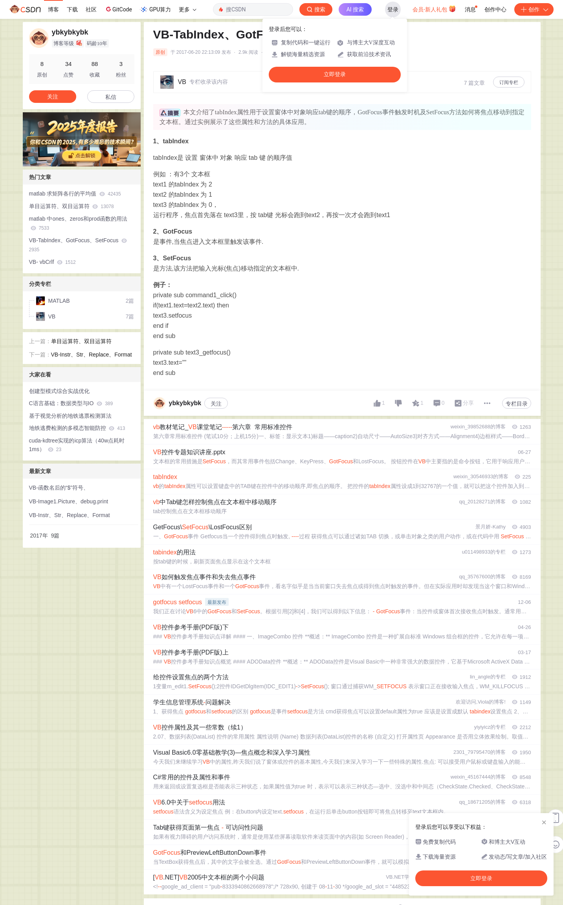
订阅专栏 (508, 82)
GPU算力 (155, 9)
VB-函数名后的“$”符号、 (59, 487)
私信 (110, 97)
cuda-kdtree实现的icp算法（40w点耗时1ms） (77, 445)
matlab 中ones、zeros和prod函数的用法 (78, 223)
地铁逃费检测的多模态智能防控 (77, 428)
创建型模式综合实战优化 (59, 391)
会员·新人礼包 (434, 9)
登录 (392, 9)
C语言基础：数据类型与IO (71, 403)
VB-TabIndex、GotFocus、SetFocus (78, 244)
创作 (533, 9)
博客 (53, 9)
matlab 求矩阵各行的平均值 (75, 193)
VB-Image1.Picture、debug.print (68, 501)
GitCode (118, 9)
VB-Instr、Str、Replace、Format (91, 354)
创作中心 (495, 9)
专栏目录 (517, 403)
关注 (216, 403)
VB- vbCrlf (52, 262)
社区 (91, 9)
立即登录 (335, 74)
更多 (187, 9)
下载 (72, 9)
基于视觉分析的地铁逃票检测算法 (70, 416)
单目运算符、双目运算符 (71, 206)
